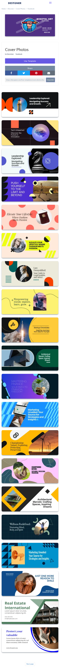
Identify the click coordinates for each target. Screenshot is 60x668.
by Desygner (9, 54)
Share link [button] (50, 80)
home (4, 9)
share (30, 68)
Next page (30, 664)
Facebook (31, 9)
